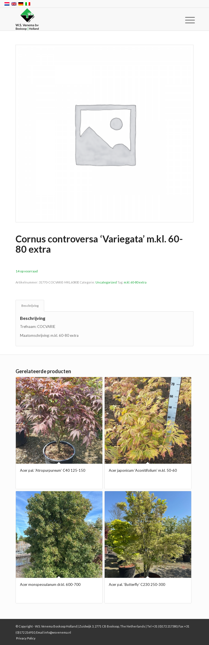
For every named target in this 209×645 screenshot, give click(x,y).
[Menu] (186, 20)
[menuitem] (186, 20)
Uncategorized (106, 282)
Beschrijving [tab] (30, 305)
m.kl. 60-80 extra (135, 282)
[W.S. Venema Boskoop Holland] (87, 19)
